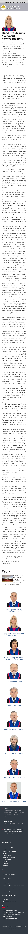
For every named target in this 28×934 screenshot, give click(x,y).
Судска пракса (6, 878)
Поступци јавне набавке (10, 918)
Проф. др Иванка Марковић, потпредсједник (14, 635)
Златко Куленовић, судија (14, 729)
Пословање (5, 906)
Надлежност (6, 849)
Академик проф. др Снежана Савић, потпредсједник (14, 658)
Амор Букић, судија (14, 705)
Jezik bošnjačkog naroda (10, 2)
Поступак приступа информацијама (13, 912)
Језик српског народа (22, 0)
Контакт (5, 863)
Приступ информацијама (10, 910)
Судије (5, 853)
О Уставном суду (8, 847)
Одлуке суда (7, 883)
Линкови (5, 865)
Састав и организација (9, 851)
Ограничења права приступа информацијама (11, 915)
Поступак (6, 861)
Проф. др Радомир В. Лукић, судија (14, 778)
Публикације (7, 891)
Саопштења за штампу (9, 901)
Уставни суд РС (7, 842)
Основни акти (6, 870)
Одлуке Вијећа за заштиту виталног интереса (13, 886)
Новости (5, 899)
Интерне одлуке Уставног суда (12, 889)
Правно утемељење (9, 874)
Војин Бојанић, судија (14, 681)
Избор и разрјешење (9, 857)
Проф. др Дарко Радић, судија (14, 801)
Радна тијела (7, 855)
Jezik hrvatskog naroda (22, 2)
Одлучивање (7, 859)
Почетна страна (12, 0)
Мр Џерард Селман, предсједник (14, 611)
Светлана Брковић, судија (14, 753)
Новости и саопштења (9, 895)
